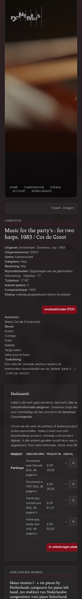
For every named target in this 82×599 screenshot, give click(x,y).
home (14, 188)
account (19, 191)
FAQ (76, 445)
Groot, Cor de (14, 322)
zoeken (55, 188)
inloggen (68, 208)
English (56, 208)
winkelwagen (42, 191)
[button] (59, 309)
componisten (34, 188)
